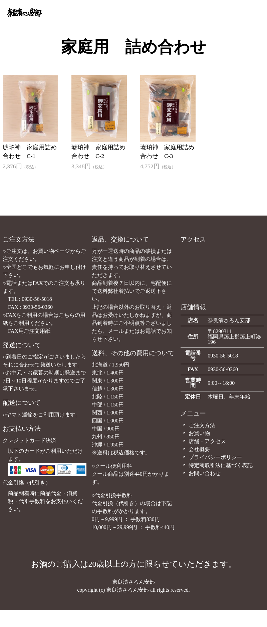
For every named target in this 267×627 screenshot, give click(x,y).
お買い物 (196, 433)
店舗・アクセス (204, 441)
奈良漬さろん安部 (133, 582)
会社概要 (196, 449)
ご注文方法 (198, 425)
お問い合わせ (201, 473)
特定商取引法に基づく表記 (217, 465)
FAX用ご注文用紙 (29, 331)
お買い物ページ (51, 251)
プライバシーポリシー (212, 457)
